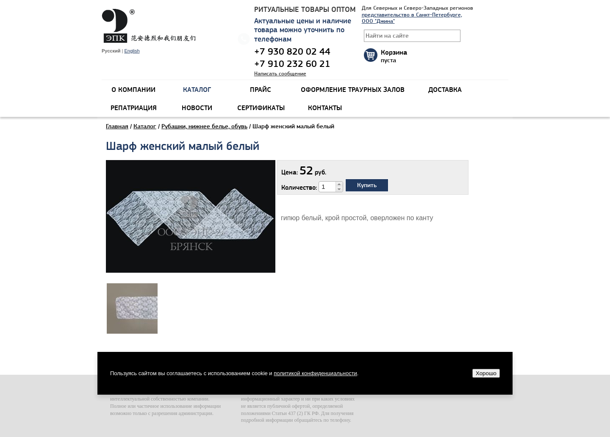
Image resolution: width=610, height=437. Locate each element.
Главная (117, 126)
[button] (339, 184)
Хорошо (486, 373)
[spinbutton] (327, 187)
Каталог (144, 126)
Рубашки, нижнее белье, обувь (204, 126)
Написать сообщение (280, 73)
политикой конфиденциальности (315, 373)
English (131, 50)
